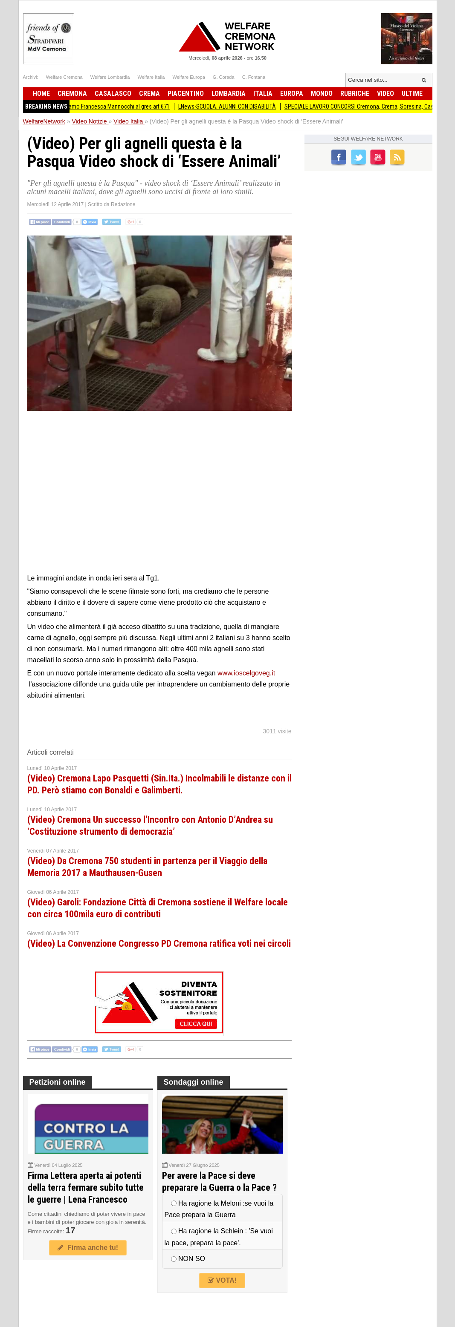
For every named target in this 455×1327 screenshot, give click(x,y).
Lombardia (229, 93)
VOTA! (222, 1280)
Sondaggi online (193, 1082)
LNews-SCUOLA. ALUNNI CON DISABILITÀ (234, 106)
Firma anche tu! (88, 1247)
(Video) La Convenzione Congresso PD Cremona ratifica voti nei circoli (159, 943)
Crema (149, 93)
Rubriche (354, 93)
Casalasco (113, 93)
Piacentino (186, 93)
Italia (262, 93)
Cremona (72, 93)
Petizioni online (57, 1082)
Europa (291, 93)
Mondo (322, 93)
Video (385, 93)
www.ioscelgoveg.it (246, 673)
